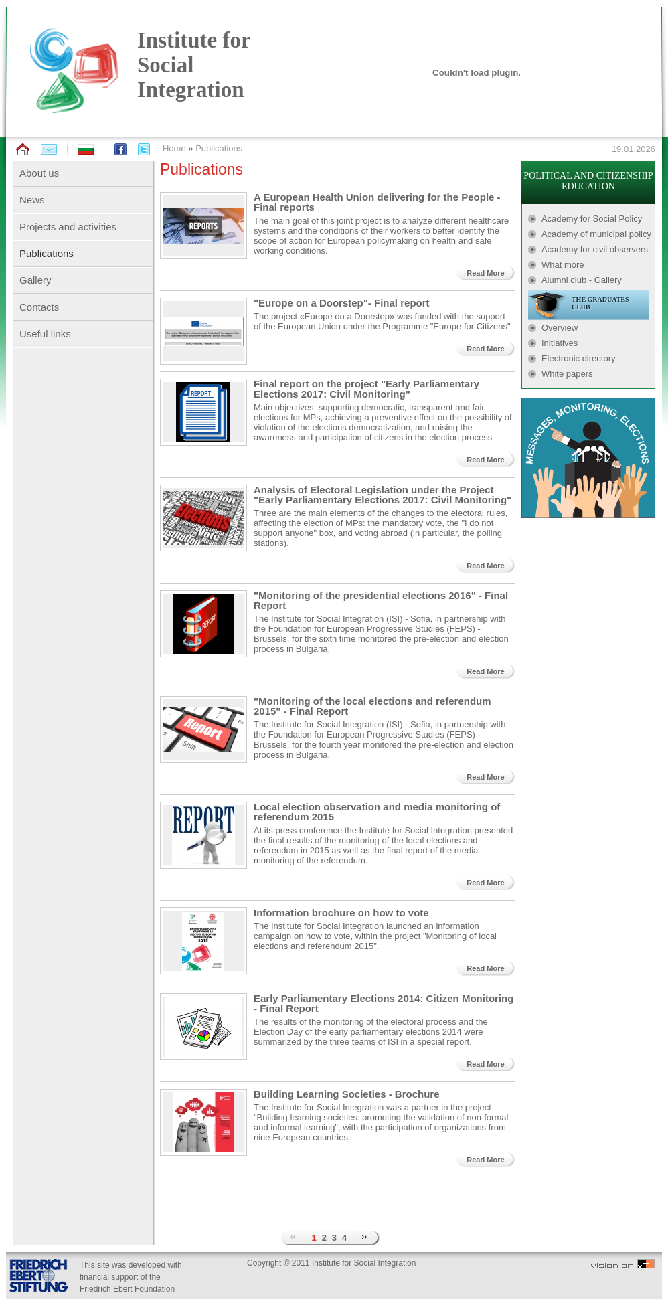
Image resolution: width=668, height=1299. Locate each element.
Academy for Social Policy (591, 218)
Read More (485, 273)
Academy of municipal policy (596, 234)
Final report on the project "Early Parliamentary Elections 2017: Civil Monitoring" (366, 389)
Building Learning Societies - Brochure (347, 1094)
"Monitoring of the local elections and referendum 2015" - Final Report (372, 706)
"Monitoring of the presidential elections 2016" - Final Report (381, 600)
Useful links (45, 333)
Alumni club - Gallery (581, 280)
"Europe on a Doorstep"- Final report (342, 303)
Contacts (39, 307)
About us (39, 173)
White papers (567, 374)
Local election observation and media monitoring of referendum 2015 (377, 811)
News (32, 199)
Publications (218, 148)
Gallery (35, 280)
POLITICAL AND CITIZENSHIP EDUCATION (588, 181)
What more (562, 265)
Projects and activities (67, 226)
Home (174, 148)
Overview (559, 328)
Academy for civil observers (594, 249)
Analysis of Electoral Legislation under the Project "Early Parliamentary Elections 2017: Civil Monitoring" (382, 494)
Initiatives (559, 343)
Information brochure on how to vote (341, 912)
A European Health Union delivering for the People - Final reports (377, 202)
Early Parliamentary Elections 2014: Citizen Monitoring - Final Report (383, 1003)
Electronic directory (578, 358)
